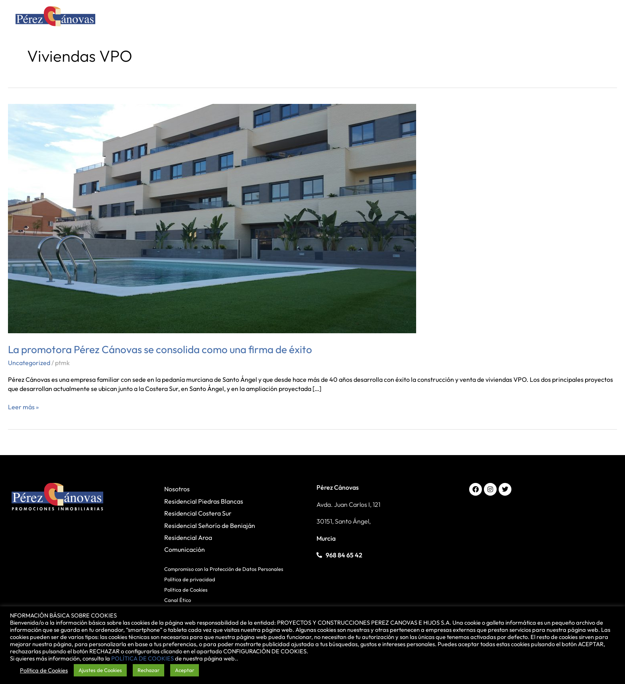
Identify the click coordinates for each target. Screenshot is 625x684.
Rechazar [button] (148, 670)
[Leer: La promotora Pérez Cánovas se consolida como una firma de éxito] (212, 218)
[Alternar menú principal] (598, 18)
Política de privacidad (189, 579)
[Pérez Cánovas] (55, 17)
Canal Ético (177, 600)
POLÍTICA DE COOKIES (142, 658)
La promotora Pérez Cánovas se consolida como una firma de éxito (160, 349)
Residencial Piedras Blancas (203, 501)
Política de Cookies (186, 589)
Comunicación (184, 549)
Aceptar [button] (184, 670)
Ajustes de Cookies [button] (100, 670)
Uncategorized (29, 363)
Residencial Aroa (188, 537)
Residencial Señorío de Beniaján (209, 526)
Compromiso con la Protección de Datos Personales (223, 569)
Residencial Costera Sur (198, 513)
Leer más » (23, 407)
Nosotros (177, 489)
